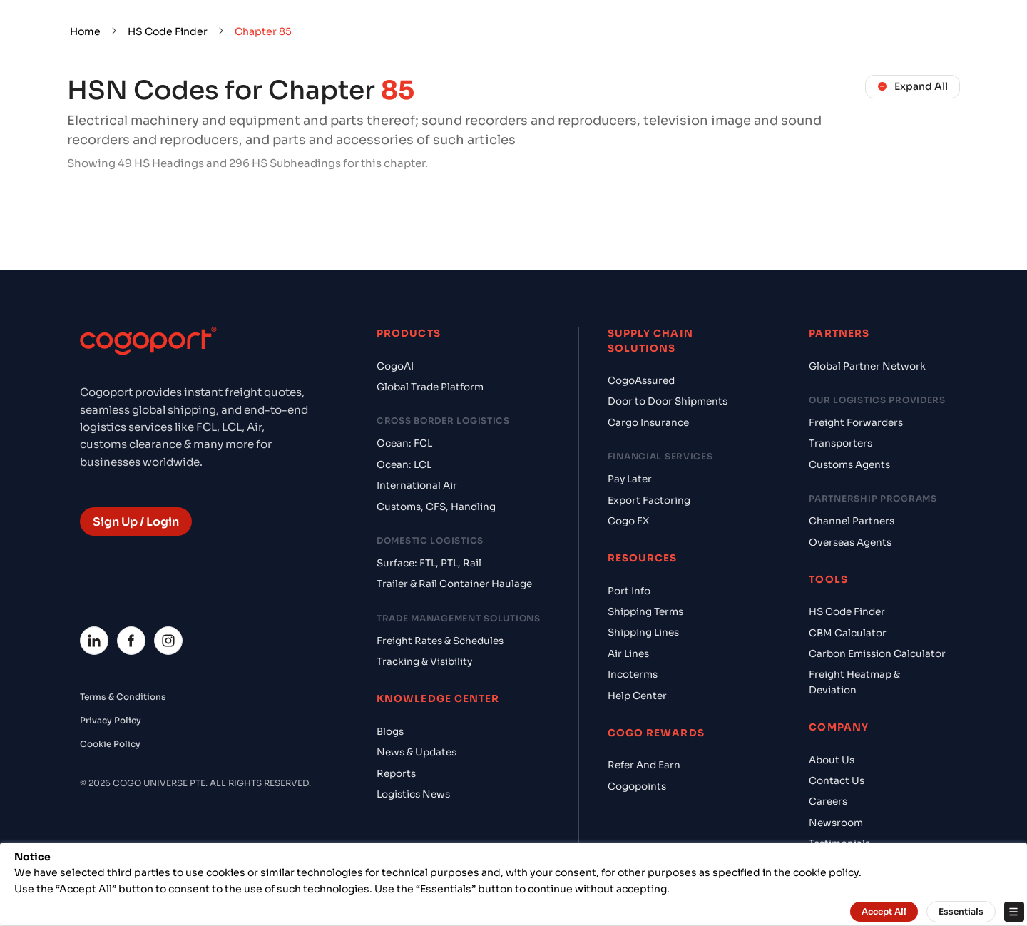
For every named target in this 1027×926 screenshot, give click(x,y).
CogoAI (395, 366)
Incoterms (633, 674)
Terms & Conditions (123, 696)
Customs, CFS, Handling (436, 507)
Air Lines (628, 654)
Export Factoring (649, 500)
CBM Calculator (848, 633)
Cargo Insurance (648, 423)
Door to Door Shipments (667, 401)
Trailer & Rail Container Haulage (454, 584)
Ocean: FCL (404, 443)
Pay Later (630, 479)
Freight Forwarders (856, 423)
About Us (831, 760)
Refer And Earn (644, 765)
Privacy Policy (110, 720)
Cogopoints (637, 786)
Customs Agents (849, 465)
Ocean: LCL (404, 465)
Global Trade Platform (430, 387)
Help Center (637, 696)
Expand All (912, 86)
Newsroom (836, 823)
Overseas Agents (850, 542)
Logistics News (413, 794)
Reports (396, 774)
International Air (417, 485)
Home (85, 31)
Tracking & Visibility (424, 662)
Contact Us (836, 781)
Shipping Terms (645, 612)
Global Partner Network (867, 366)
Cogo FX (628, 521)
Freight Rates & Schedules (440, 641)
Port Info (629, 591)
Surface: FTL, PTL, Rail (429, 563)
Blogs (390, 732)
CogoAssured (641, 381)
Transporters (840, 443)
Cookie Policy (110, 743)
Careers (828, 801)
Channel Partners (851, 521)
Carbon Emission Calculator (877, 654)
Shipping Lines (643, 632)
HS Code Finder (168, 31)
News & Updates (416, 752)
